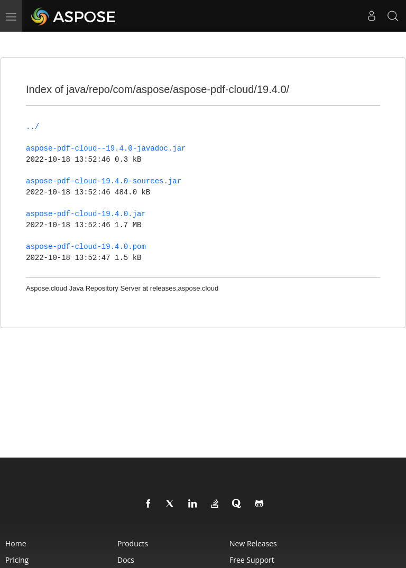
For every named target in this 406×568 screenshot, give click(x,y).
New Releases (253, 543)
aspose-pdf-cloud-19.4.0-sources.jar (103, 181)
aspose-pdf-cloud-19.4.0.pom (86, 247)
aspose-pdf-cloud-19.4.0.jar (86, 214)
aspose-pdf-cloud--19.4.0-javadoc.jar (106, 148)
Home (15, 543)
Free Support (251, 560)
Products (132, 543)
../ (32, 127)
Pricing (17, 560)
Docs (125, 560)
